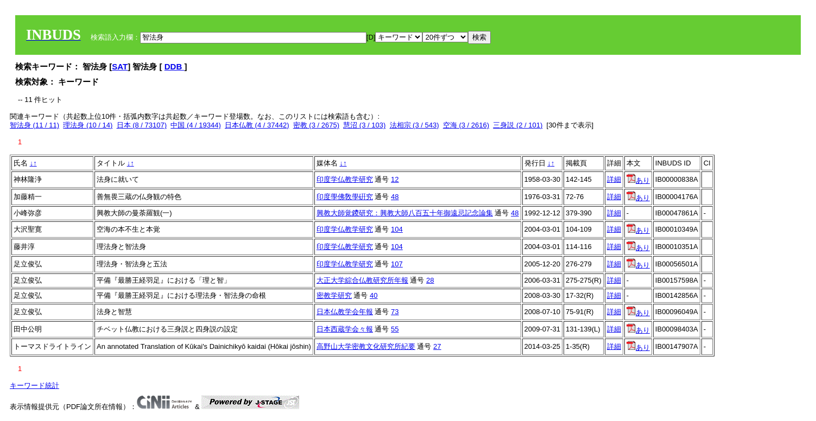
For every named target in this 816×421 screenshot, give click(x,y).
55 (394, 329)
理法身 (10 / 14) (87, 125)
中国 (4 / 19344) (195, 125)
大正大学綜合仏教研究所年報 (362, 280)
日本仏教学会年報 (345, 312)
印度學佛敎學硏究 (345, 197)
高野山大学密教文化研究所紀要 (366, 346)
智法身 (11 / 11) (34, 125)
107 (397, 264)
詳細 (614, 179)
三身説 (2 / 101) (517, 125)
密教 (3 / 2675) (316, 125)
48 (394, 197)
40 (373, 295)
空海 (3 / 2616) (466, 125)
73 (394, 312)
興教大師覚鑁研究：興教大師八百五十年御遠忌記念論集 (405, 213)
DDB (175, 66)
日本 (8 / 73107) (142, 125)
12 (394, 179)
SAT (120, 66)
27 (437, 346)
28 (430, 280)
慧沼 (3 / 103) (364, 125)
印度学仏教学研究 (345, 179)
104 (397, 229)
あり (638, 180)
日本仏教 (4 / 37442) (257, 125)
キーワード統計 (34, 385)
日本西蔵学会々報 (345, 329)
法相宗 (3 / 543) (414, 125)
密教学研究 (334, 295)
